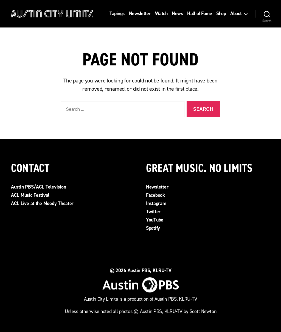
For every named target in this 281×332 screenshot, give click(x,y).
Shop (221, 14)
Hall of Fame (199, 14)
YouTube (154, 220)
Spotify (153, 228)
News (177, 14)
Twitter (153, 211)
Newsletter (140, 14)
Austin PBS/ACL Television (38, 187)
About (236, 14)
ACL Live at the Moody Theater (42, 203)
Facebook (155, 195)
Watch (161, 14)
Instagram (156, 203)
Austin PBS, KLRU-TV (150, 270)
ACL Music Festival (30, 195)
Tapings (117, 14)
